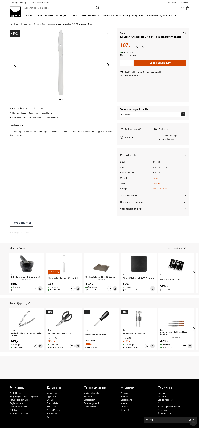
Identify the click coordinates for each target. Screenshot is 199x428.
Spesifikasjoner (129, 195)
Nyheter (163, 15)
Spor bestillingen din (19, 413)
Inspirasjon (52, 392)
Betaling (13, 410)
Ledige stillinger (165, 399)
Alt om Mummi (53, 410)
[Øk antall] (131, 63)
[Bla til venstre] (15, 65)
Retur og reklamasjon (20, 399)
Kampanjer (116, 15)
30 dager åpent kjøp (18, 2)
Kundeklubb (152, 15)
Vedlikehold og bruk (131, 208)
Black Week (52, 413)
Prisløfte (129, 137)
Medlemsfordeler (92, 392)
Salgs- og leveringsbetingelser (24, 396)
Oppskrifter (52, 396)
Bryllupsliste (52, 403)
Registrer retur (16, 403)
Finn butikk (172, 3)
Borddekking (26, 24)
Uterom (124, 406)
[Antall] (127, 63)
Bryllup (142, 15)
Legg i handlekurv (160, 63)
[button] (184, 33)
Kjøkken (124, 392)
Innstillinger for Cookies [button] (169, 406)
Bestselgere (104, 15)
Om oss (161, 392)
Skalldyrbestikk (48, 24)
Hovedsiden (14, 24)
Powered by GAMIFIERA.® (19, 233)
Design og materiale (131, 202)
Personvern (163, 410)
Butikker (172, 15)
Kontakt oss (15, 392)
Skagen (156, 183)
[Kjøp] (40, 288)
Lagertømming (130, 15)
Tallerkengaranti (91, 403)
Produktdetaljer (129, 155)
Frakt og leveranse (18, 406)
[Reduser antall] (122, 63)
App (159, 403)
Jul (48, 416)
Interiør (124, 403)
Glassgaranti (90, 399)
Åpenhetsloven (164, 413)
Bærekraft (162, 396)
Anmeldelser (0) (21, 222)
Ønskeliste (51, 406)
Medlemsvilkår (90, 406)
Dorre (122, 33)
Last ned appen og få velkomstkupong (168, 137)
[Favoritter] (35, 288)
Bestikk (36, 24)
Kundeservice (184, 3)
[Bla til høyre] (107, 65)
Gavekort (125, 396)
